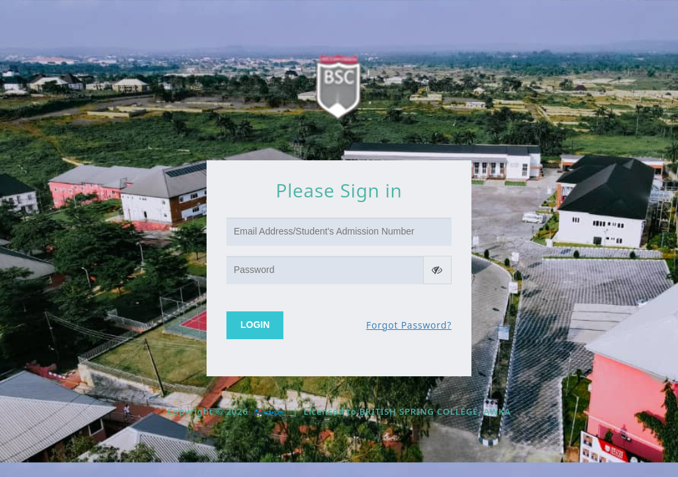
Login (254, 324)
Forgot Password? (409, 325)
